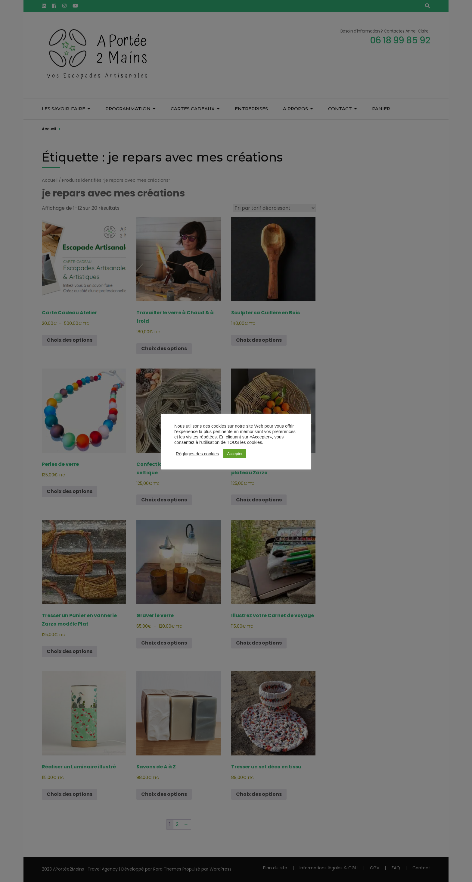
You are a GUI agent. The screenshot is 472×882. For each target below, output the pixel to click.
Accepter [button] (234, 453)
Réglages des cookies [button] (197, 453)
